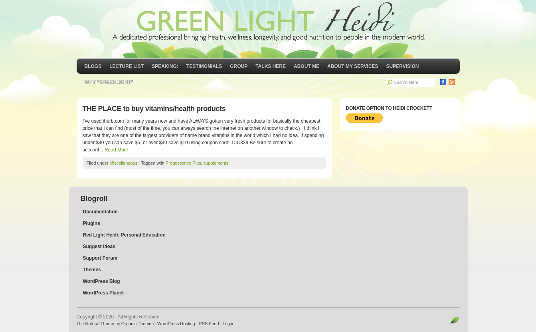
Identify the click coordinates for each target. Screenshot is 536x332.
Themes (92, 269)
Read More (116, 150)
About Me (306, 66)
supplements (216, 163)
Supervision (402, 66)
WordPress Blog (101, 281)
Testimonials (204, 66)
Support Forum (100, 258)
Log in (229, 323)
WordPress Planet (103, 293)
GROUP (238, 66)
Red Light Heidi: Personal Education (124, 235)
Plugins (91, 223)
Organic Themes (137, 323)
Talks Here (270, 66)
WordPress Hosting (176, 323)
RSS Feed (209, 323)
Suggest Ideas (99, 246)
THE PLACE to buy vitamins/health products (154, 109)
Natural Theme (100, 323)
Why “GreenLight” (109, 82)
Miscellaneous (124, 163)
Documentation (100, 212)
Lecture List (126, 66)
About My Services (352, 66)
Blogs (93, 66)
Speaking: (165, 66)
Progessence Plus (183, 163)
